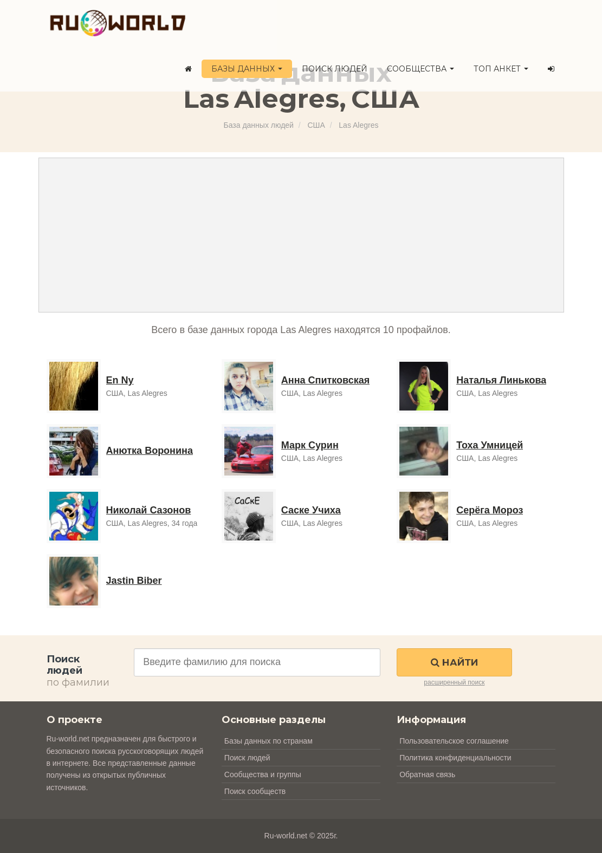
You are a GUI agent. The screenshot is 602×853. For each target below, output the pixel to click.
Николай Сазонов (148, 510)
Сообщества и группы (262, 774)
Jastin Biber (134, 580)
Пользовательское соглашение (454, 741)
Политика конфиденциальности (455, 757)
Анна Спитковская (325, 380)
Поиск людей (334, 69)
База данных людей (259, 125)
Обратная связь (427, 774)
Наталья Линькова (501, 380)
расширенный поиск (454, 682)
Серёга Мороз (489, 510)
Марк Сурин (310, 445)
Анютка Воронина (149, 450)
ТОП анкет (501, 69)
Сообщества (420, 69)
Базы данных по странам (268, 741)
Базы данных (246, 69)
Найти (454, 662)
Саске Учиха (311, 510)
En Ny (120, 380)
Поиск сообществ (255, 791)
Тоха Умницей (489, 445)
